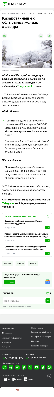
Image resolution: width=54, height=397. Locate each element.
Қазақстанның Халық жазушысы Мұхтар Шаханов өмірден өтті (23, 222)
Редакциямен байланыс (41, 332)
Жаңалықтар (8, 328)
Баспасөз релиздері (39, 346)
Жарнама (35, 341)
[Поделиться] (49, 35)
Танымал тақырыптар (12, 338)
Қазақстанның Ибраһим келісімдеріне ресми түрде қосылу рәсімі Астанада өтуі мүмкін (25, 248)
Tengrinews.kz (25, 86)
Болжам (20, 263)
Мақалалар (7, 333)
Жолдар (33, 263)
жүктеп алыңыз (19, 375)
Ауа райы (7, 263)
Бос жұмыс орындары (41, 337)
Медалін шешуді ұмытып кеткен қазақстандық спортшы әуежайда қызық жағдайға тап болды (26, 235)
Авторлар (6, 342)
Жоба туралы (37, 328)
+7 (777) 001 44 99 (14, 358)
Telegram (8, 203)
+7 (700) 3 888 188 (37, 357)
